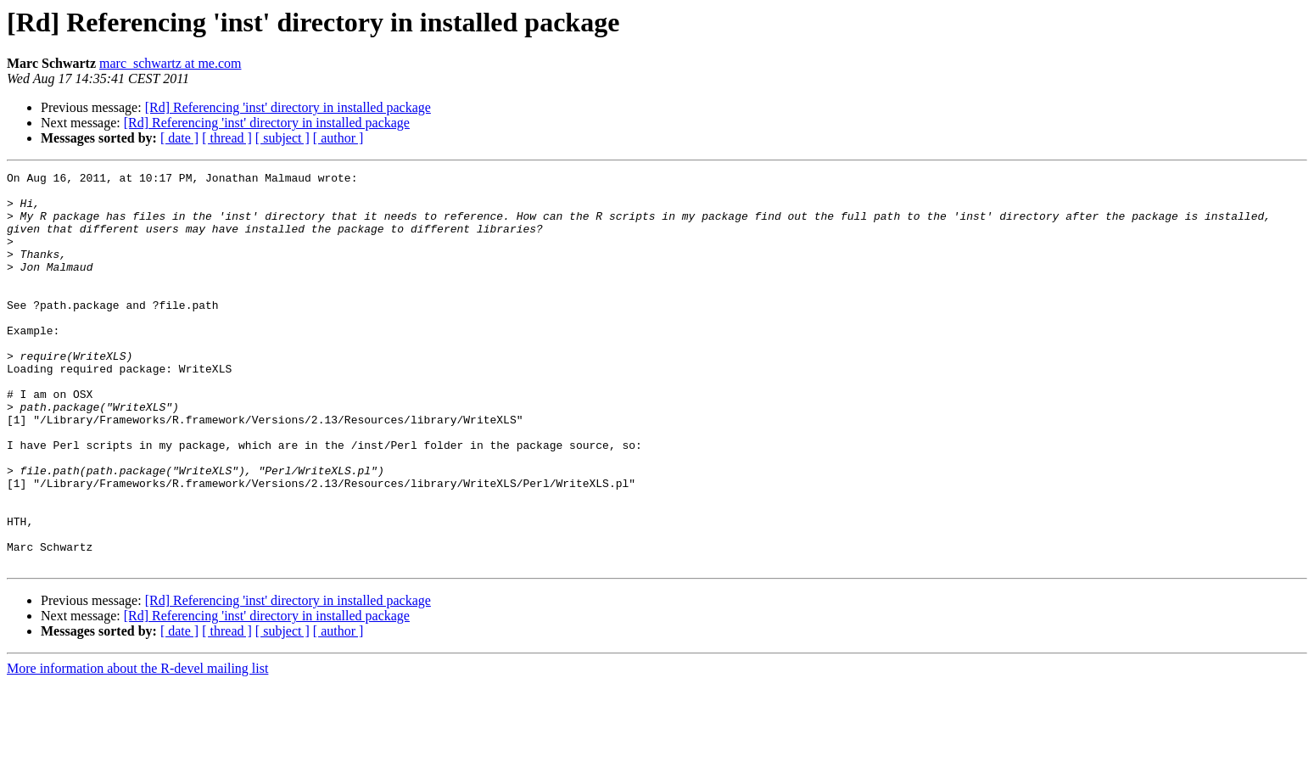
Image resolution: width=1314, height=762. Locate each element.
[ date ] (179, 138)
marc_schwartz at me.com (170, 63)
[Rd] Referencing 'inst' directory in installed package (288, 107)
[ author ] (338, 138)
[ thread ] (227, 138)
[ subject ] (282, 138)
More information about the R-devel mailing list (137, 747)
